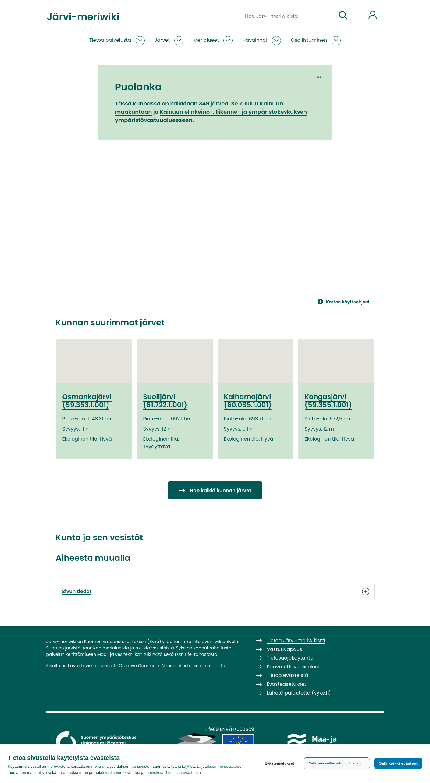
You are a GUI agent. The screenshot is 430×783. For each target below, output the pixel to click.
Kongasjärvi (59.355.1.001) (328, 401)
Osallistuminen (309, 40)
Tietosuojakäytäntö (290, 657)
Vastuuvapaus (284, 649)
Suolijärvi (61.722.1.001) (165, 401)
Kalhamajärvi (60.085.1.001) (248, 401)
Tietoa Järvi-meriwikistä (296, 640)
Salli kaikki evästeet (398, 763)
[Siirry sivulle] (343, 15)
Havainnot (254, 40)
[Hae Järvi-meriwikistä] (288, 15)
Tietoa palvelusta (110, 40)
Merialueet (206, 40)
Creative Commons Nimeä (147, 666)
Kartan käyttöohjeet (348, 302)
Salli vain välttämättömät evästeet (337, 763)
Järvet (162, 40)
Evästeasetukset (279, 763)
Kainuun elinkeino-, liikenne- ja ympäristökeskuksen (233, 112)
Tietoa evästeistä (287, 675)
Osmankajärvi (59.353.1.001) (87, 401)
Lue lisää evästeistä (183, 772)
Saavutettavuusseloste (294, 666)
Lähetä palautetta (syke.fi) (299, 692)
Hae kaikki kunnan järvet (220, 490)
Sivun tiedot (215, 591)
